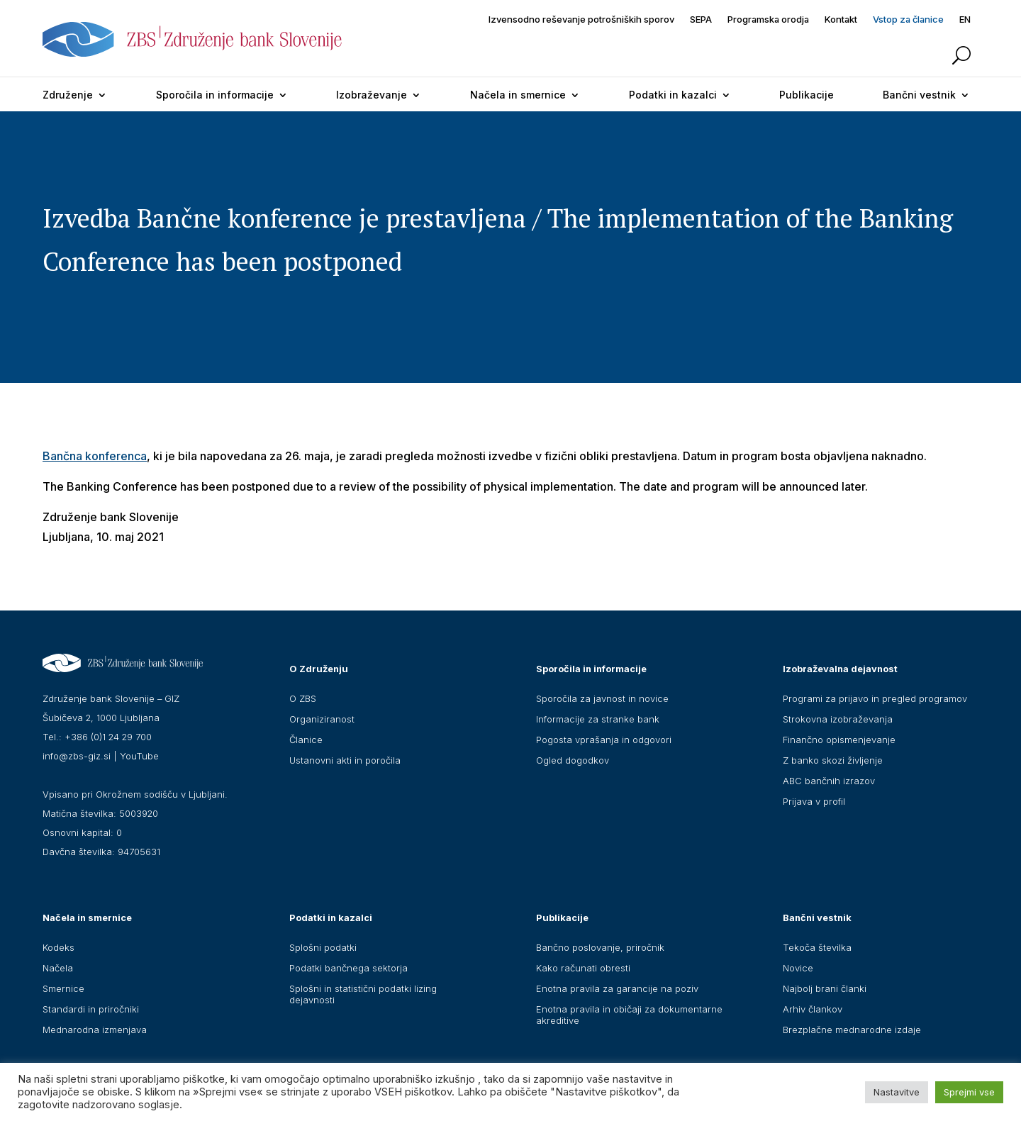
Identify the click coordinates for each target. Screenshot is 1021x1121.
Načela (58, 968)
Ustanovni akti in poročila (345, 760)
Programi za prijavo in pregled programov (875, 698)
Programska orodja (768, 19)
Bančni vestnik (919, 95)
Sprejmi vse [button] (969, 1092)
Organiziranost (322, 719)
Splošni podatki (323, 947)
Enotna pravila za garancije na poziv (617, 988)
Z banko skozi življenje (833, 760)
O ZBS (302, 698)
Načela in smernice (518, 95)
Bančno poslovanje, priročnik (600, 947)
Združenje (68, 95)
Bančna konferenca (95, 456)
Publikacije (806, 95)
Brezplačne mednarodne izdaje (852, 1029)
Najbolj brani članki (824, 988)
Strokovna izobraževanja (838, 719)
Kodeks (58, 947)
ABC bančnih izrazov (829, 780)
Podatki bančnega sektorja (348, 968)
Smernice (63, 988)
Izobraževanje (371, 95)
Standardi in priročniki (91, 1009)
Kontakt (841, 19)
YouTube (139, 756)
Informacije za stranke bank (597, 719)
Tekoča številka (817, 947)
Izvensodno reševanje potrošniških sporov (581, 19)
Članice (306, 739)
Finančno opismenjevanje (839, 739)
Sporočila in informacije (215, 95)
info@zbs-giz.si (77, 756)
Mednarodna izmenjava (95, 1029)
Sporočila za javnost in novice (602, 698)
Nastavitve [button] (897, 1092)
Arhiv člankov (812, 1009)
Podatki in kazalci (673, 95)
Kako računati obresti (583, 968)
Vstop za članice (908, 19)
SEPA (701, 19)
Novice (798, 968)
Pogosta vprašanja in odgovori (603, 739)
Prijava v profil (814, 801)
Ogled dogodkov (572, 760)
